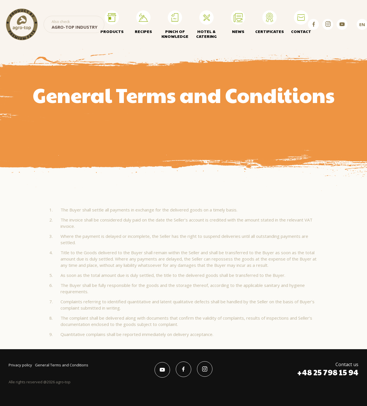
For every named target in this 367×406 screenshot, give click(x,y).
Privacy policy (20, 365)
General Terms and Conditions (61, 365)
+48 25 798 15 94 (327, 372)
